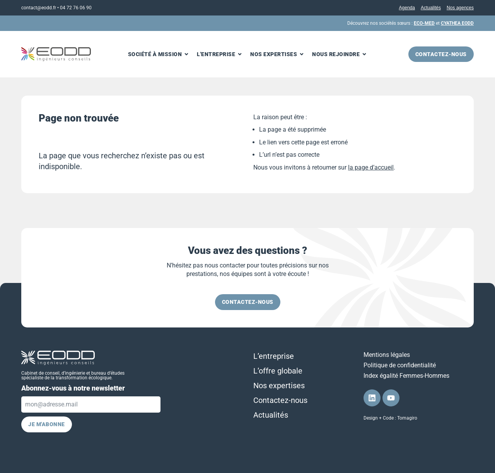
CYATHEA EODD (457, 23)
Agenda (407, 7)
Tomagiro (407, 418)
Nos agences (460, 7)
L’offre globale (277, 370)
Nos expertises (279, 385)
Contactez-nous (280, 400)
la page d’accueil (371, 167)
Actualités (431, 7)
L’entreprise (273, 356)
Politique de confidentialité (400, 365)
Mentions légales (387, 354)
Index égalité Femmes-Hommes (406, 375)
